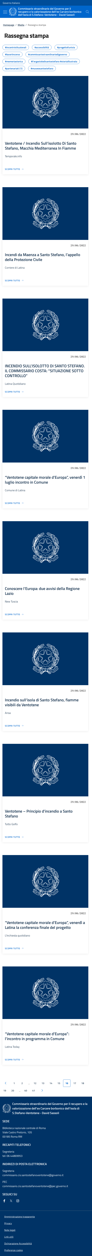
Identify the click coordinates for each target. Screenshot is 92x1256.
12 (35, 1083)
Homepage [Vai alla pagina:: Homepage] (8, 25)
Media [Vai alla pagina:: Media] (21, 25)
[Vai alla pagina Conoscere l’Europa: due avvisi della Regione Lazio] (14, 614)
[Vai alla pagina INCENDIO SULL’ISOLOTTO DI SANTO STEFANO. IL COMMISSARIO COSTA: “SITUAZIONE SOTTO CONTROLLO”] (14, 391)
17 (74, 1083)
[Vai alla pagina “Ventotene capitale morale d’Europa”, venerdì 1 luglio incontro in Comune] (14, 503)
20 (12, 1090)
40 (25, 1090)
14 (51, 1083)
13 (43, 1083)
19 (4, 1090)
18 (82, 1083)
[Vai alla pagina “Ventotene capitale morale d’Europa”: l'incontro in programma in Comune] (14, 1059)
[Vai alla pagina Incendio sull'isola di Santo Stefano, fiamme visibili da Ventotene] (14, 725)
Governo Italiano (11, 3)
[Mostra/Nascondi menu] (5, 12)
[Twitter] (11, 1201)
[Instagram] (18, 1201)
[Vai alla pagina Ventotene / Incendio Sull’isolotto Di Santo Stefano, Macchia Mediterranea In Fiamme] (14, 169)
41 (33, 1090)
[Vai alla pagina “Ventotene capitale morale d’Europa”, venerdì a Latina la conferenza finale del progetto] (14, 948)
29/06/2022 (78, 134)
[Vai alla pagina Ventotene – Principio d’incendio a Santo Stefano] (14, 837)
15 (58, 1083)
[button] (13, 1250)
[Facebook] (4, 1201)
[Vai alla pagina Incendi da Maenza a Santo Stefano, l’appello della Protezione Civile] (14, 280)
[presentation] (87, 12)
